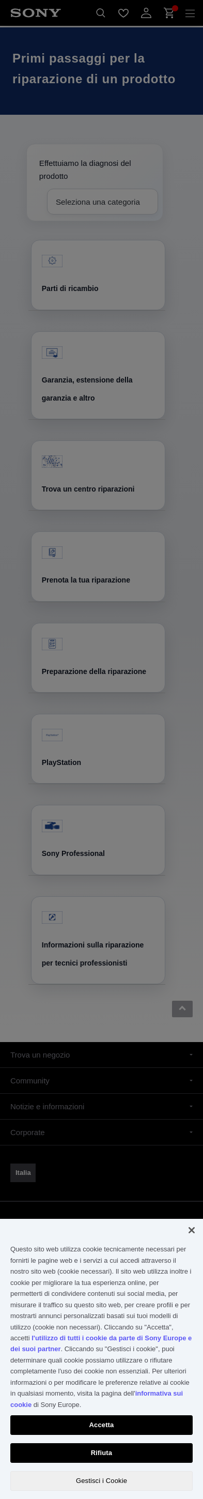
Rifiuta (101, 1453)
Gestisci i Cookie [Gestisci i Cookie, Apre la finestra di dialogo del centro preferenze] (101, 1481)
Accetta (101, 1425)
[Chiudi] (191, 1230)
